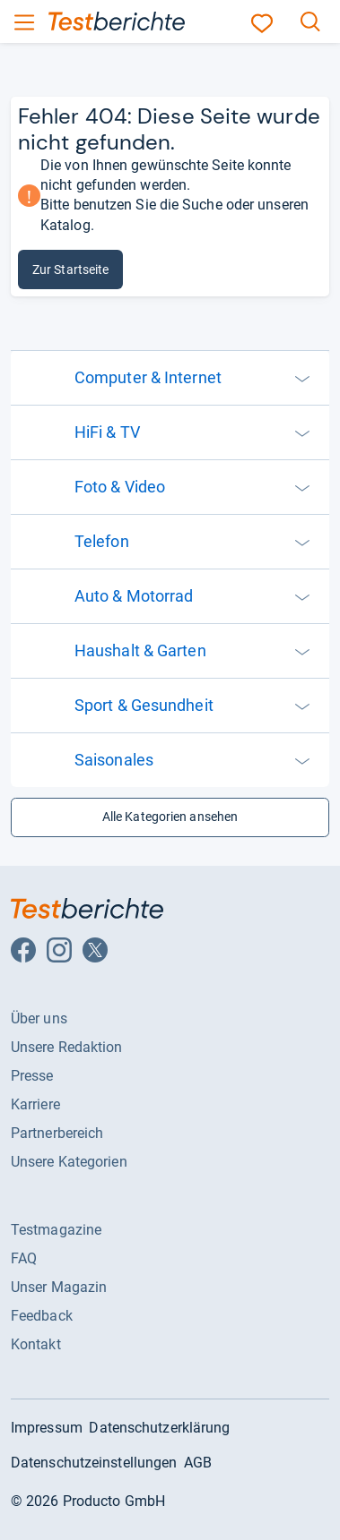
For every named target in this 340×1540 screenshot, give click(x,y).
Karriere (35, 1104)
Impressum (47, 1427)
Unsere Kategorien (69, 1161)
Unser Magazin (59, 1287)
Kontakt (36, 1344)
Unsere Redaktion (67, 1047)
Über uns (39, 1018)
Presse (32, 1075)
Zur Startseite (70, 269)
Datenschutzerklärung (159, 1427)
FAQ (24, 1258)
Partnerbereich (57, 1133)
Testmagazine (56, 1229)
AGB (198, 1462)
